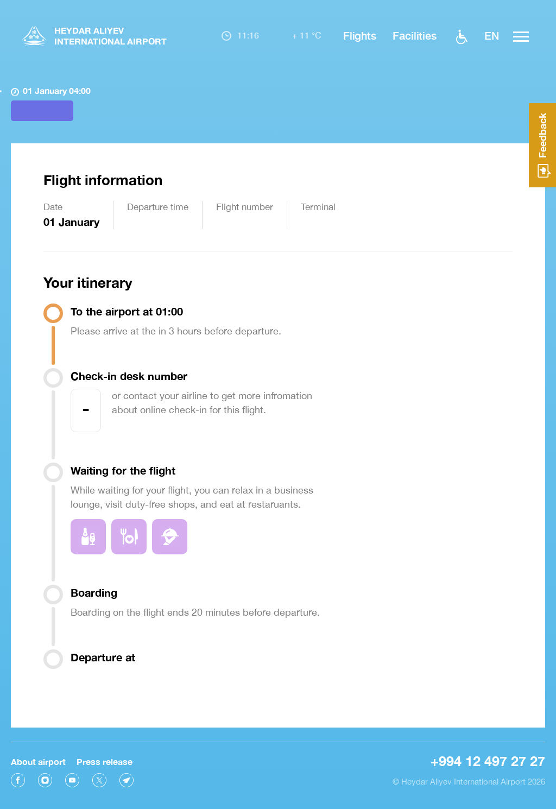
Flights (359, 35)
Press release (104, 758)
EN (491, 35)
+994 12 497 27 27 (488, 758)
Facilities (415, 35)
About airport (38, 758)
